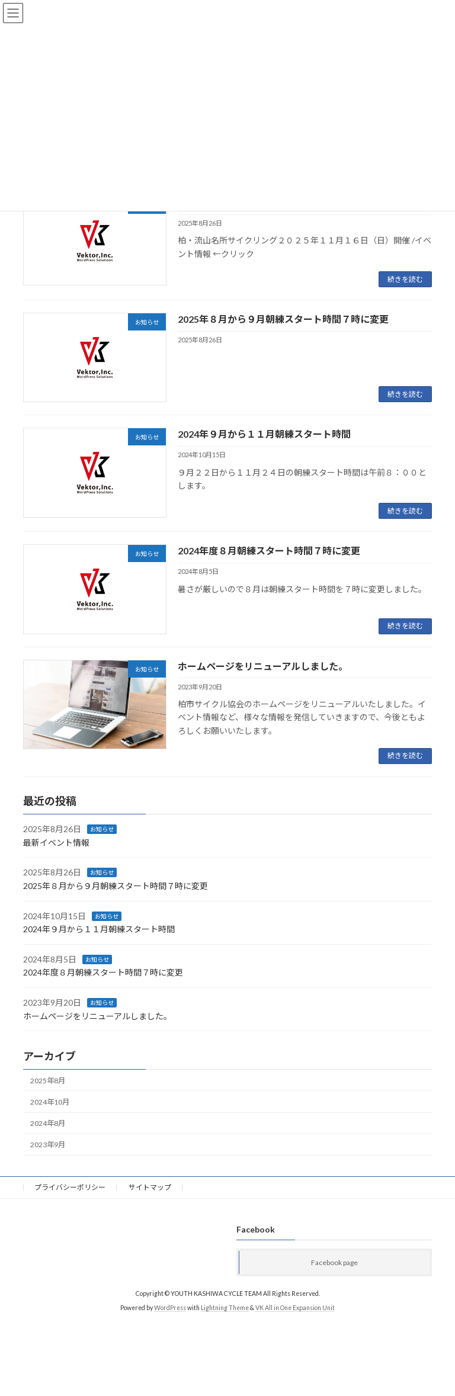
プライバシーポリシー (69, 1187)
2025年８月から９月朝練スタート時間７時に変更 (283, 319)
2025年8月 (47, 1080)
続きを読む (405, 279)
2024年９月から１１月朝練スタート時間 (264, 433)
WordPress (170, 1307)
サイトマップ (150, 1187)
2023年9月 (47, 1144)
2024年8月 (47, 1123)
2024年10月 (49, 1101)
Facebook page (334, 1261)
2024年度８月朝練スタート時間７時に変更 (269, 550)
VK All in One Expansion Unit (295, 1307)
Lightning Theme (225, 1307)
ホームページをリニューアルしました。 (263, 666)
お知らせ (102, 829)
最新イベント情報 (56, 842)
